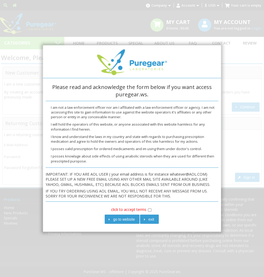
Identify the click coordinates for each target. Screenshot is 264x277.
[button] (122, 219)
